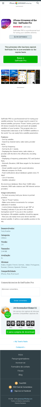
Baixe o (20, 59)
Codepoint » (20, 347)
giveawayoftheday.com (25, 399)
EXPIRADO (20, 37)
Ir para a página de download (20, 332)
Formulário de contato (20, 367)
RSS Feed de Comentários (22, 387)
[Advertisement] (20, 12)
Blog (20, 375)
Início (20, 355)
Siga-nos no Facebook (23, 391)
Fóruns (20, 371)
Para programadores (20, 359)
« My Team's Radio (20, 342)
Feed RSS (22, 383)
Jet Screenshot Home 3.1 (25, 308)
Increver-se (20, 363)
